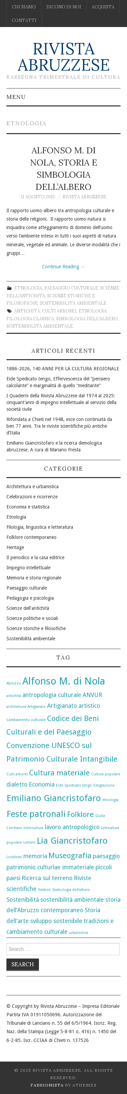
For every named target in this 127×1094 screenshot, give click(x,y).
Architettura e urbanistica (32, 486)
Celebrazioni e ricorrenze (32, 496)
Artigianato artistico (73, 705)
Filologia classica (30, 318)
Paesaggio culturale (71, 288)
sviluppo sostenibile (56, 921)
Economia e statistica (27, 506)
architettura (16, 706)
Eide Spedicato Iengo (74, 785)
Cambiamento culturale (26, 720)
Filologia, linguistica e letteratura (39, 527)
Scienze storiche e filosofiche (36, 628)
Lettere (29, 842)
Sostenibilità (22, 899)
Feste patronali (36, 814)
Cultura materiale (59, 772)
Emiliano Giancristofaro (53, 798)
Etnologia (28, 288)
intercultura (33, 828)
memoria (35, 856)
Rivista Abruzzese (64, 56)
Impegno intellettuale (28, 567)
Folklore (80, 814)
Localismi (14, 857)
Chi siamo (24, 6)
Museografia (69, 855)
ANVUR (92, 695)
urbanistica (78, 932)
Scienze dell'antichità (27, 608)
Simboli (44, 890)
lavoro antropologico (72, 827)
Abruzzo (13, 683)
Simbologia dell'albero (87, 318)
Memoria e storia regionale (33, 577)
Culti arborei (59, 311)
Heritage (15, 547)
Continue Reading (63, 266)
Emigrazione (103, 785)
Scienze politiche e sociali (32, 618)
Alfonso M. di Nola (63, 681)
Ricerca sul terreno (47, 878)
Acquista (103, 6)
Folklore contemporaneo (31, 537)
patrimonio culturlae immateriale (50, 867)
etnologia (93, 311)
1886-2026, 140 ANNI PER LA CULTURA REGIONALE (62, 368)
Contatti (24, 20)
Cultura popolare (105, 774)
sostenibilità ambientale (39, 326)
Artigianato (36, 706)
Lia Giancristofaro (72, 841)
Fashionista (47, 1085)
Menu (16, 97)
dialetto (16, 784)
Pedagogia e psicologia (30, 598)
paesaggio (106, 856)
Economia (42, 784)
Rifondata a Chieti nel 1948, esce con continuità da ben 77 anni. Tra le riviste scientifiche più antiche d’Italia (59, 426)
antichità (27, 311)
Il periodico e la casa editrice (35, 557)
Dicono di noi (63, 6)
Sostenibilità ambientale (73, 303)
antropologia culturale (51, 695)
